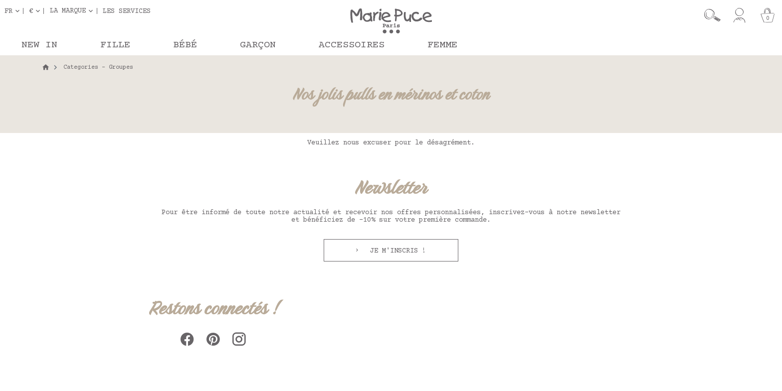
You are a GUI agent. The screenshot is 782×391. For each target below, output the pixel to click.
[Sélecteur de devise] (36, 11)
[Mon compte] (739, 15)
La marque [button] (68, 11)
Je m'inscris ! (396, 251)
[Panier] (768, 15)
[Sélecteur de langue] (13, 11)
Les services (127, 11)
